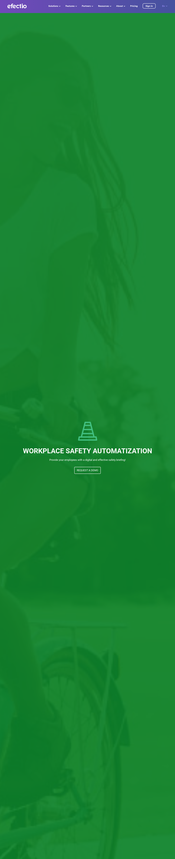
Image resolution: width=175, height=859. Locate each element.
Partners (87, 5)
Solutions (54, 5)
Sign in (149, 5)
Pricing (134, 5)
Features (71, 5)
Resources (104, 5)
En (165, 5)
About (120, 5)
